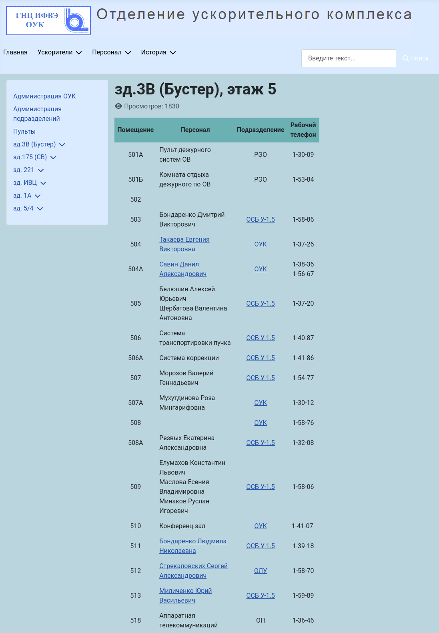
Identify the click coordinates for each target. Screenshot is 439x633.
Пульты (24, 131)
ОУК (260, 244)
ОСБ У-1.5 (261, 219)
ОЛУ (260, 571)
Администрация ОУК (44, 96)
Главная (15, 52)
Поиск (416, 58)
